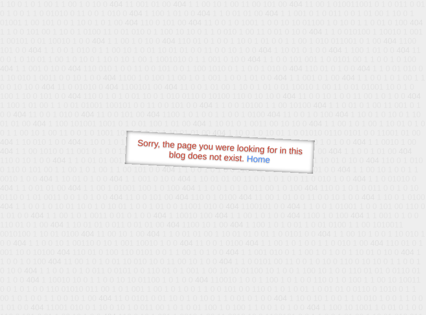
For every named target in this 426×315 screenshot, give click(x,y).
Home (258, 159)
